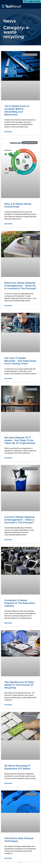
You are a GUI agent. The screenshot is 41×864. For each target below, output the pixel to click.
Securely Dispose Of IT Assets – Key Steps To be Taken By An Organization (19, 440)
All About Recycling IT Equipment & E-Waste (17, 767)
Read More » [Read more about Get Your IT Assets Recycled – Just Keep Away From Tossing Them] (8, 378)
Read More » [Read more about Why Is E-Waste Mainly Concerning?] (8, 224)
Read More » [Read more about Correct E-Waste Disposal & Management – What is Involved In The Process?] (8, 539)
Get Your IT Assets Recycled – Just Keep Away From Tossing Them (20, 361)
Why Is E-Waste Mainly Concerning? (17, 205)
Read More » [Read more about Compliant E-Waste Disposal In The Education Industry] (8, 623)
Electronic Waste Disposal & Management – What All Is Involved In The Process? (20, 285)
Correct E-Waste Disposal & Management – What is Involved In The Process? (19, 520)
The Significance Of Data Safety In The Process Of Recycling (19, 685)
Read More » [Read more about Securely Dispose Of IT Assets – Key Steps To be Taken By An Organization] (8, 458)
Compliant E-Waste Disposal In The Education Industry (19, 603)
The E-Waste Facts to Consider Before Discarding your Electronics (16, 110)
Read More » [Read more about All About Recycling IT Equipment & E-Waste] (8, 783)
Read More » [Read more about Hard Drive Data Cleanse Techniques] (8, 858)
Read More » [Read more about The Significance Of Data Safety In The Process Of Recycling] (8, 705)
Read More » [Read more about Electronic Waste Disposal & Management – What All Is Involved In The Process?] (8, 305)
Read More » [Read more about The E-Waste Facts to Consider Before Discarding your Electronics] (8, 132)
